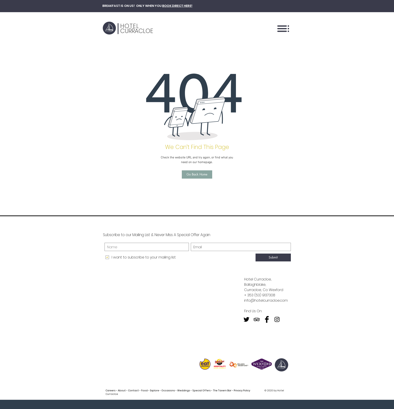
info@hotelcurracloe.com (266, 300)
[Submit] (273, 257)
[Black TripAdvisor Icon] (256, 319)
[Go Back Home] (197, 174)
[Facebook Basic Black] (266, 319)
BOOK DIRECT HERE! (177, 6)
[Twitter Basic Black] (246, 319)
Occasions (168, 390)
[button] (283, 28)
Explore (154, 390)
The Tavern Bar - (222, 390)
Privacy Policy (243, 390)
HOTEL (129, 26)
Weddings (183, 390)
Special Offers (201, 390)
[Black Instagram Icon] (277, 319)
